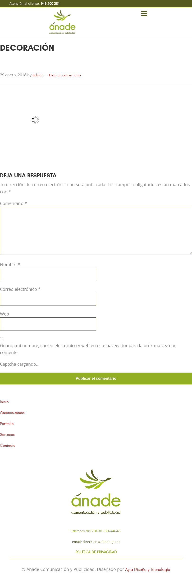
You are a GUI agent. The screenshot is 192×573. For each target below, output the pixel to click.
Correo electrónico (20, 289)
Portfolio (7, 424)
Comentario (13, 203)
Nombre (10, 264)
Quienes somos (12, 413)
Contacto (7, 445)
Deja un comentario (65, 75)
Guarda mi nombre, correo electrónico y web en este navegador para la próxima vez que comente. (88, 349)
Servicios (7, 434)
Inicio (4, 402)
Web (4, 314)
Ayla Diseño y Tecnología (147, 569)
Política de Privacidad (96, 552)
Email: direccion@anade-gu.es (96, 541)
